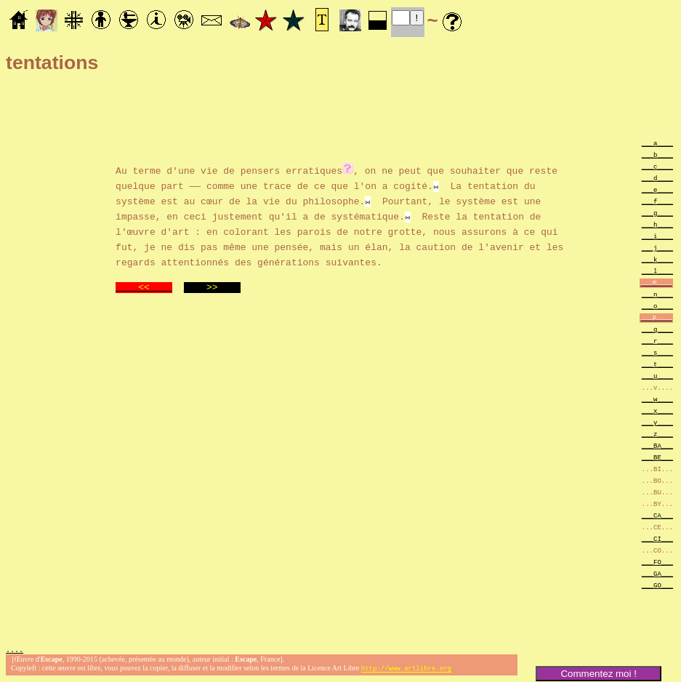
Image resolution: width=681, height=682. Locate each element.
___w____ (657, 399)
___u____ (657, 375)
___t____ (657, 364)
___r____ (657, 340)
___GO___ (657, 585)
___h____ (657, 224)
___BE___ (657, 457)
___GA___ (657, 573)
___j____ (657, 247)
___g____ (657, 212)
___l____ (657, 271)
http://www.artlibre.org (406, 670)
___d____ (657, 177)
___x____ (657, 410)
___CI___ (657, 538)
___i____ (657, 236)
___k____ (657, 259)
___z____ (657, 433)
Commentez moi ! (598, 673)
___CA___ (657, 515)
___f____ (657, 201)
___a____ (657, 143)
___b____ (657, 154)
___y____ (657, 422)
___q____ (657, 329)
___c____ (657, 166)
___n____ (657, 294)
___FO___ (657, 561)
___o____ (657, 305)
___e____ (657, 189)
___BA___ (657, 445)
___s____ (657, 352)
